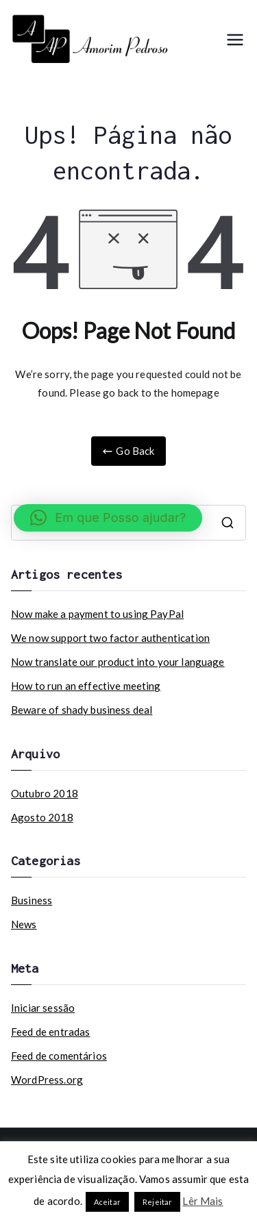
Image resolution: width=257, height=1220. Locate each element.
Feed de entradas (50, 1031)
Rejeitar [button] (157, 1201)
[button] (108, 518)
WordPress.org (47, 1079)
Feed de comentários (59, 1055)
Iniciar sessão (43, 1007)
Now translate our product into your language (118, 662)
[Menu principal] (235, 39)
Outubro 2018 (44, 793)
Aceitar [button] (107, 1201)
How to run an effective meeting (86, 686)
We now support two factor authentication (110, 638)
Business (31, 900)
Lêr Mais (202, 1201)
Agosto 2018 (42, 817)
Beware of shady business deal (81, 710)
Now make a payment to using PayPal (97, 614)
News (24, 924)
